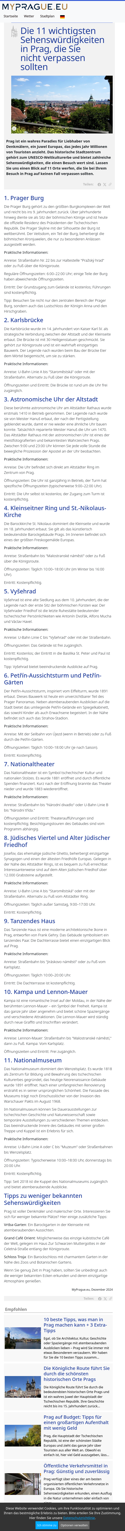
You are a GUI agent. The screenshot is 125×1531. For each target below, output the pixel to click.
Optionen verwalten (74, 1525)
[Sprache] (62, 16)
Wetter (29, 16)
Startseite (11, 16)
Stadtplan (47, 16)
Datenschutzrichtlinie (79, 1518)
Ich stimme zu (46, 1525)
